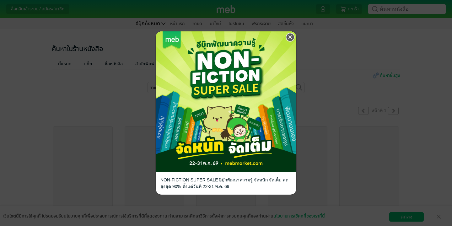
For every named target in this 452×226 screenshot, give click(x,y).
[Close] (290, 37)
